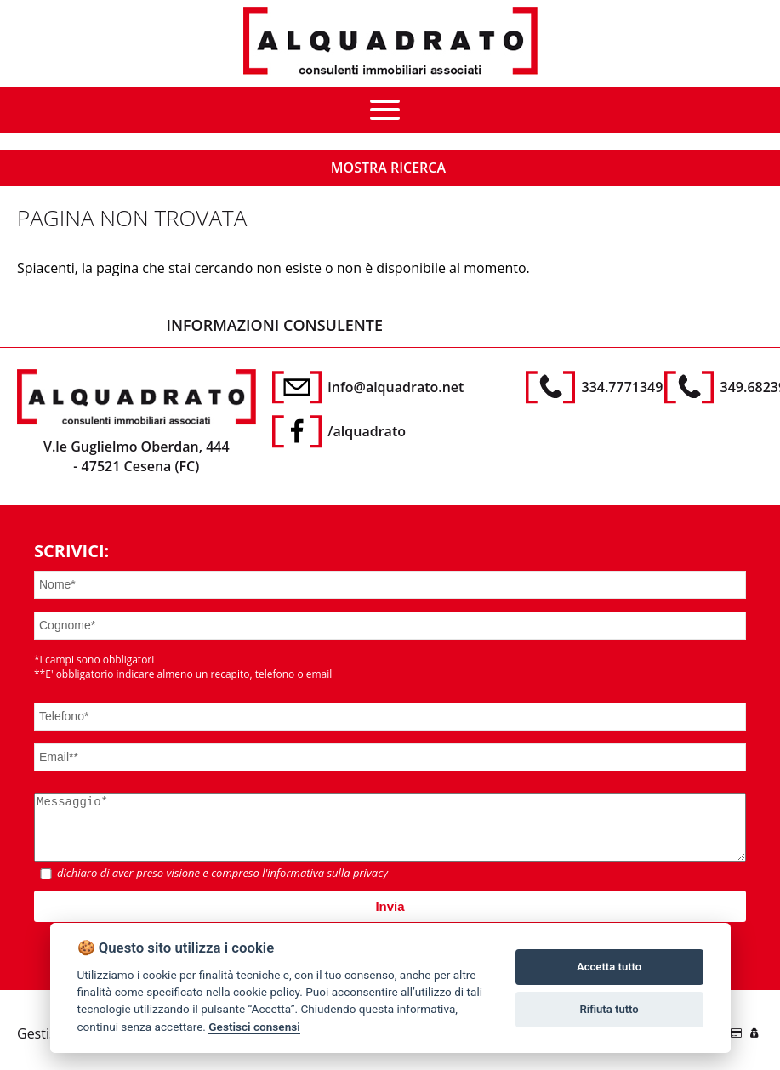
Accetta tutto (609, 966)
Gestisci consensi (253, 1026)
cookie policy (266, 992)
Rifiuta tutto (608, 1009)
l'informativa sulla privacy (325, 885)
